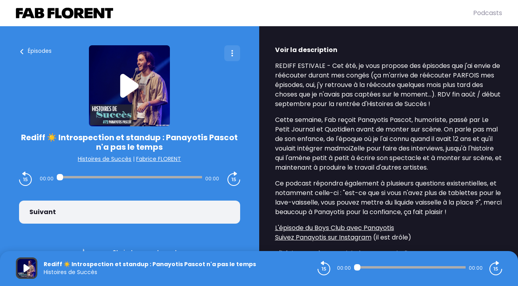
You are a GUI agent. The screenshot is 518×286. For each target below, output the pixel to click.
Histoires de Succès (104, 159)
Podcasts (487, 12)
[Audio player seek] (129, 177)
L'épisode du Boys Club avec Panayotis (334, 227)
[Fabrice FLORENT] (244, 13)
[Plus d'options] (232, 53)
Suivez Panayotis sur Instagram (323, 237)
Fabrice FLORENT (158, 159)
